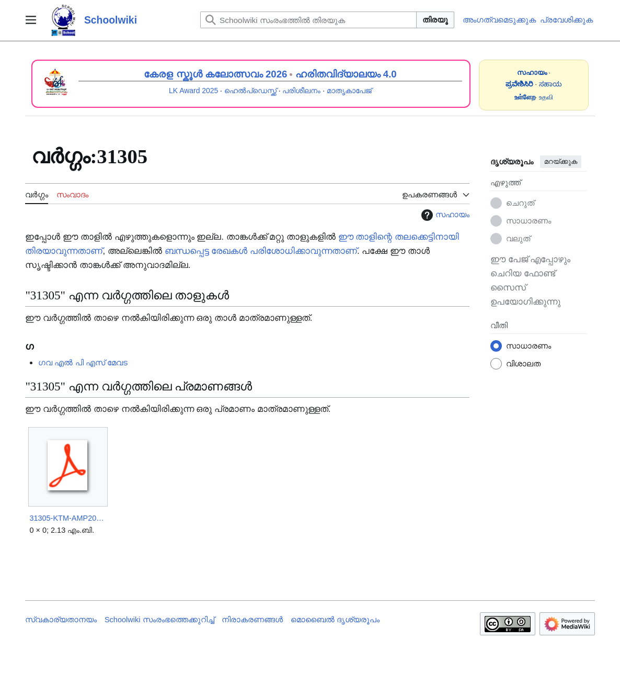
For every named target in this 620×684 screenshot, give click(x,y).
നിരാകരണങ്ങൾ (252, 619)
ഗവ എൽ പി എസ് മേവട (83, 362)
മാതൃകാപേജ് (349, 90)
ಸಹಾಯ (550, 84)
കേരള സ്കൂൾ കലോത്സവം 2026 (215, 74)
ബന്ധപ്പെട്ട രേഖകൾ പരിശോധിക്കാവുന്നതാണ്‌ (261, 251)
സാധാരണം (528, 220)
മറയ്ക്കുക (560, 161)
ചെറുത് (520, 202)
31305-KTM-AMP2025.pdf (67, 518)
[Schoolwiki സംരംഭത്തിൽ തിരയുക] (308, 20)
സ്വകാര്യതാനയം (61, 619)
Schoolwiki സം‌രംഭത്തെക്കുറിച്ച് (159, 619)
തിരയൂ (435, 19)
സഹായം (444, 215)
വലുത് (518, 238)
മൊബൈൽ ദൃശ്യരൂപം (335, 619)
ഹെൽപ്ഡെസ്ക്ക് (250, 90)
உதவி (546, 97)
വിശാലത (523, 363)
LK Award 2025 (193, 90)
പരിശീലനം (301, 90)
